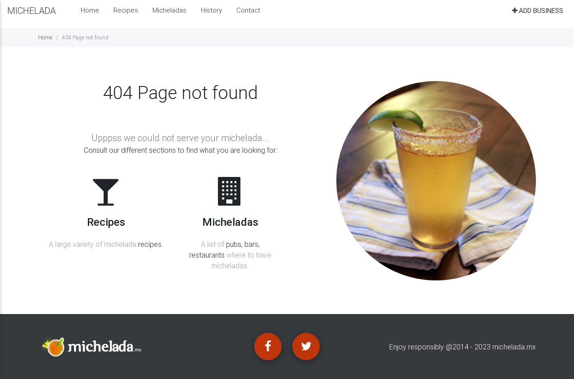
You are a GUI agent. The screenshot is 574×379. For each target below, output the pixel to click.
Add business (537, 14)
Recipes (125, 13)
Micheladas (169, 13)
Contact (248, 13)
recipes (149, 244)
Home (90, 13)
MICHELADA (31, 14)
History (211, 13)
